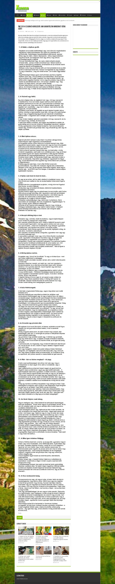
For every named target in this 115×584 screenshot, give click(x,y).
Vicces (89, 15)
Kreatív (69, 15)
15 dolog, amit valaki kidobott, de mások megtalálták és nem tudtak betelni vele (25, 558)
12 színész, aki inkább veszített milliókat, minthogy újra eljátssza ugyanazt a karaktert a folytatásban (42, 539)
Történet (83, 15)
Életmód (36, 15)
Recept (76, 15)
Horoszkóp (62, 15)
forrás (19, 513)
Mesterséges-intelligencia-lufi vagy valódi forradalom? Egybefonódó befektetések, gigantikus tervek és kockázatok (49, 20)
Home (17, 15)
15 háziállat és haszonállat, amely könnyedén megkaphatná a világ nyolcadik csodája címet (60, 558)
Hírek (55, 15)
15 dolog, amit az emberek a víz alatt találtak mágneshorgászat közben (60, 538)
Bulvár (49, 15)
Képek (43, 15)
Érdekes (29, 15)
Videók (23, 15)
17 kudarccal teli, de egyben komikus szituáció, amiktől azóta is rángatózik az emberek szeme (26, 539)
